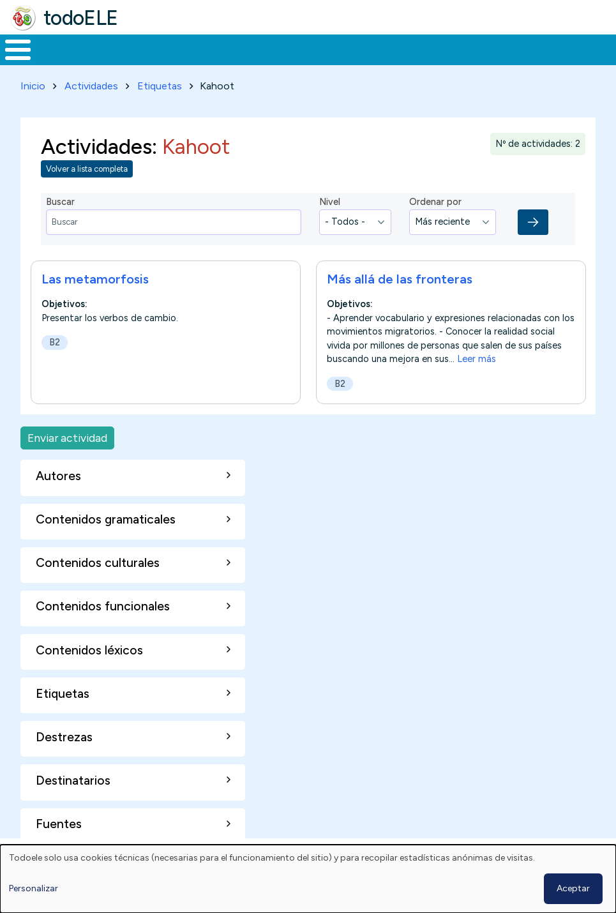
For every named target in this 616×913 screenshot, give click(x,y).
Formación (143, 48)
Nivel (329, 200)
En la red (291, 48)
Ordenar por (435, 200)
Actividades (91, 83)
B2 (54, 339)
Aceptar (573, 888)
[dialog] (308, 879)
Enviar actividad (67, 435)
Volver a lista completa (87, 167)
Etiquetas (159, 83)
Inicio (11, 48)
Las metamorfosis (95, 276)
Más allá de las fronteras (399, 276)
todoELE (80, 18)
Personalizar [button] (33, 888)
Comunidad (457, 48)
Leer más (476, 356)
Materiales (61, 48)
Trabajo (219, 48)
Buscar (514, 48)
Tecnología (371, 48)
